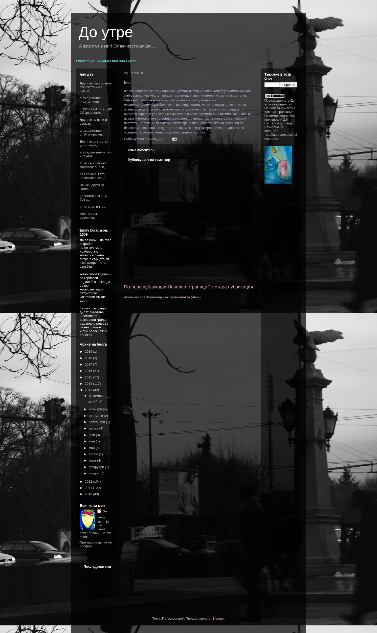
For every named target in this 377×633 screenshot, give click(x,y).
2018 (89, 358)
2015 (89, 377)
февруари (97, 467)
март (93, 460)
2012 (89, 481)
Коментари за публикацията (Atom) (174, 297)
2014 (89, 384)
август (94, 428)
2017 (89, 364)
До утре (106, 32)
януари (94, 473)
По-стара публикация (230, 286)
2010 (89, 494)
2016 (89, 371)
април (94, 454)
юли (92, 435)
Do (104, 511)
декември (96, 396)
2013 (89, 390)
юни (92, 441)
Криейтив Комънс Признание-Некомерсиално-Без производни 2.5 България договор (279, 115)
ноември (96, 409)
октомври (96, 416)
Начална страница (187, 286)
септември (97, 422)
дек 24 (93, 401)
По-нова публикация (146, 286)
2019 (89, 351)
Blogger (218, 618)
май (92, 448)
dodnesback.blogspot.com (280, 136)
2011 (89, 488)
